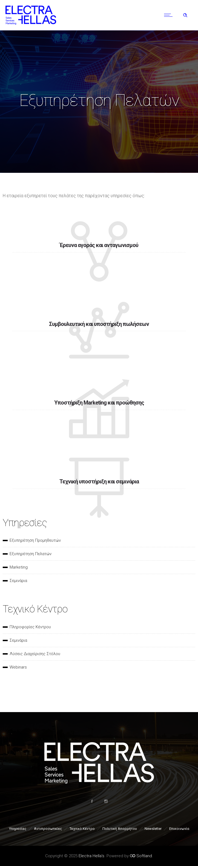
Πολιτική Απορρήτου (119, 829)
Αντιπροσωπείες (48, 829)
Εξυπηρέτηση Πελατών (30, 553)
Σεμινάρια (18, 580)
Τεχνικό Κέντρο (82, 829)
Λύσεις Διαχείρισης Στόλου (35, 653)
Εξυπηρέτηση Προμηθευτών (35, 540)
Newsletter (153, 829)
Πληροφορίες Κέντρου (30, 626)
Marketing (19, 567)
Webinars (18, 667)
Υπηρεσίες (17, 829)
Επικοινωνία (179, 829)
